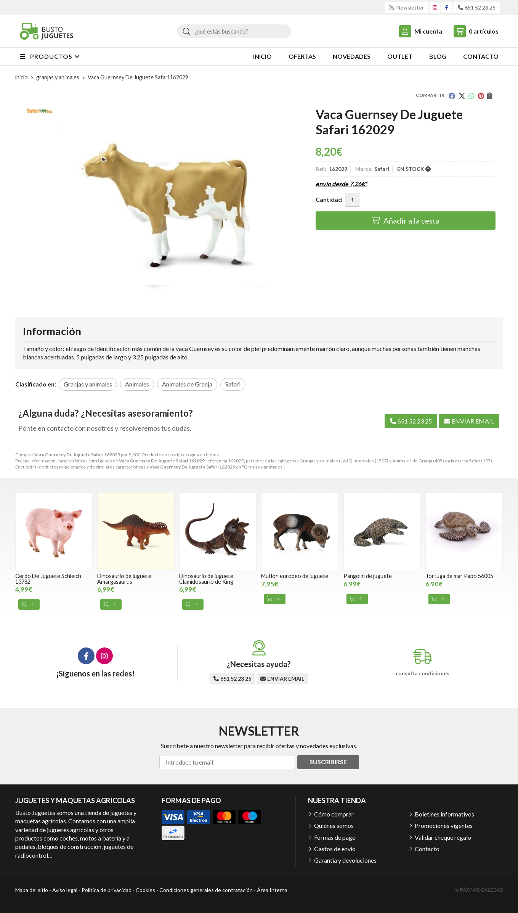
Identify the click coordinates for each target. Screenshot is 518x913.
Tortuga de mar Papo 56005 (459, 576)
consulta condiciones (422, 673)
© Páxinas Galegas (479, 890)
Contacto (427, 848)
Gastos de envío (335, 848)
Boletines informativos (444, 814)
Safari (474, 461)
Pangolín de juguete (367, 576)
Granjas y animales (319, 461)
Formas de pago (335, 837)
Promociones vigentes (444, 825)
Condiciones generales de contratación (206, 890)
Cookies (145, 890)
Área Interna (272, 890)
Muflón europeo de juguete (294, 576)
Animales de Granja (412, 461)
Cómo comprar (334, 814)
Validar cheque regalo (443, 837)
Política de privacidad (107, 890)
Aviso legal (64, 890)
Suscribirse (328, 761)
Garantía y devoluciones (345, 860)
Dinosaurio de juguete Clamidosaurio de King (206, 579)
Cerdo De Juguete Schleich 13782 (48, 579)
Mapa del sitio (31, 890)
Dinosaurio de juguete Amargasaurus (124, 579)
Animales (364, 461)
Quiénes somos (334, 825)
